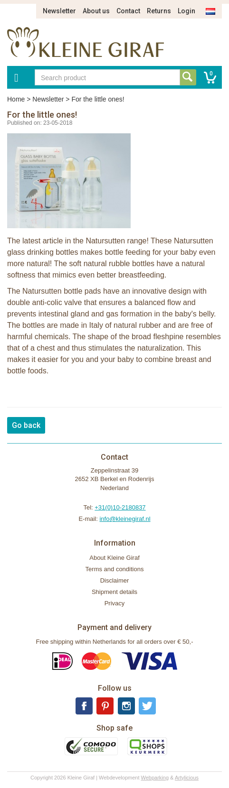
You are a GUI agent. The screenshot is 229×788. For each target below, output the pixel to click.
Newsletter (59, 11)
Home (16, 99)
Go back (26, 425)
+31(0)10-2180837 (120, 507)
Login (186, 11)
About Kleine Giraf (114, 557)
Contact (128, 11)
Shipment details (114, 591)
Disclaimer (114, 580)
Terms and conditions (115, 569)
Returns (159, 11)
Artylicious (187, 777)
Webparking (155, 777)
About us (96, 11)
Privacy (115, 603)
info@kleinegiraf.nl (124, 518)
